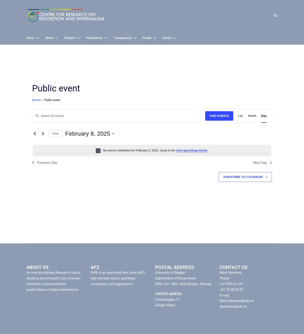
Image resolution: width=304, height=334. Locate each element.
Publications (94, 38)
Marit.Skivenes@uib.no (237, 301)
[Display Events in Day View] (264, 116)
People (147, 38)
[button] (276, 15)
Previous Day (44, 162)
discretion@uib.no (233, 307)
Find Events (219, 116)
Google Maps (165, 305)
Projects (69, 38)
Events (167, 38)
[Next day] (42, 133)
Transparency (123, 38)
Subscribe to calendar (243, 177)
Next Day (262, 162)
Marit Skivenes (231, 273)
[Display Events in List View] (240, 116)
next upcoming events (191, 150)
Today (55, 133)
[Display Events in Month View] (252, 116)
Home (30, 38)
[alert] (152, 150)
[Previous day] (34, 133)
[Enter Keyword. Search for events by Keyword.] (118, 116)
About (49, 38)
